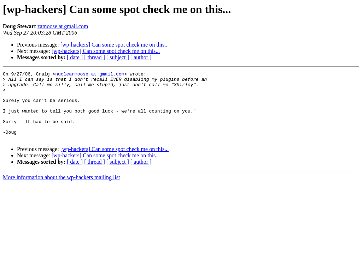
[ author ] (141, 57)
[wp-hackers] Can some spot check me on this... (114, 45)
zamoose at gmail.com (62, 26)
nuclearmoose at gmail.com (89, 75)
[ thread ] (94, 57)
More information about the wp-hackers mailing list (61, 190)
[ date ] (75, 57)
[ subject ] (117, 57)
